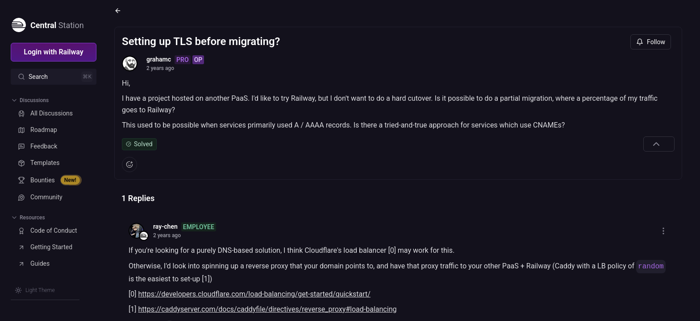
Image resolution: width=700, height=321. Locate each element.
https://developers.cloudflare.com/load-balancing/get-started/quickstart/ (254, 294)
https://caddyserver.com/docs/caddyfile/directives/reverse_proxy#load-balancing (267, 309)
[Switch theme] (35, 290)
